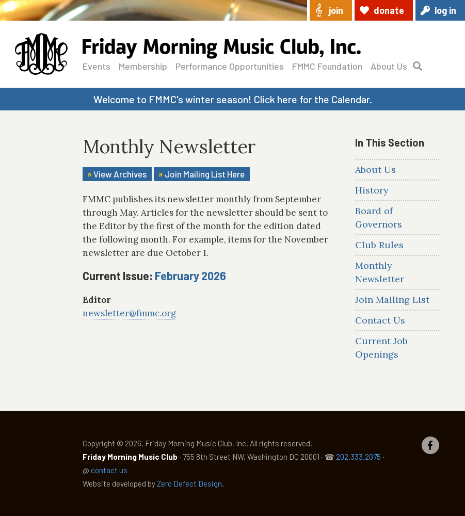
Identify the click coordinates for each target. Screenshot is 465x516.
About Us (389, 66)
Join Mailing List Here (205, 174)
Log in (445, 10)
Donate (389, 10)
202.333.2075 (358, 456)
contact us (109, 470)
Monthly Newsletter (379, 272)
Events (96, 66)
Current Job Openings (381, 347)
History (372, 190)
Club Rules (379, 245)
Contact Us (380, 320)
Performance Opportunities (229, 66)
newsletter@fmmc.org (129, 313)
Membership (143, 66)
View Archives (120, 174)
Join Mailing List (392, 299)
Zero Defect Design (189, 483)
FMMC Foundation (327, 66)
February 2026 (190, 275)
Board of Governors (378, 217)
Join (336, 10)
